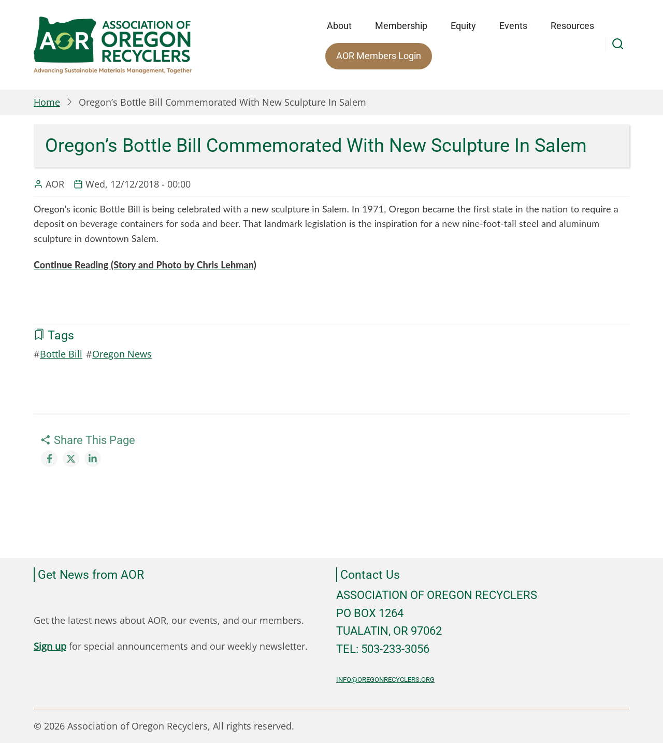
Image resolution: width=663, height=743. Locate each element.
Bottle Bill (61, 354)
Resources (572, 25)
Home (47, 102)
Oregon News (122, 354)
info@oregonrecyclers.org (385, 679)
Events (513, 25)
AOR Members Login (378, 55)
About (339, 25)
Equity (463, 25)
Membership (401, 25)
